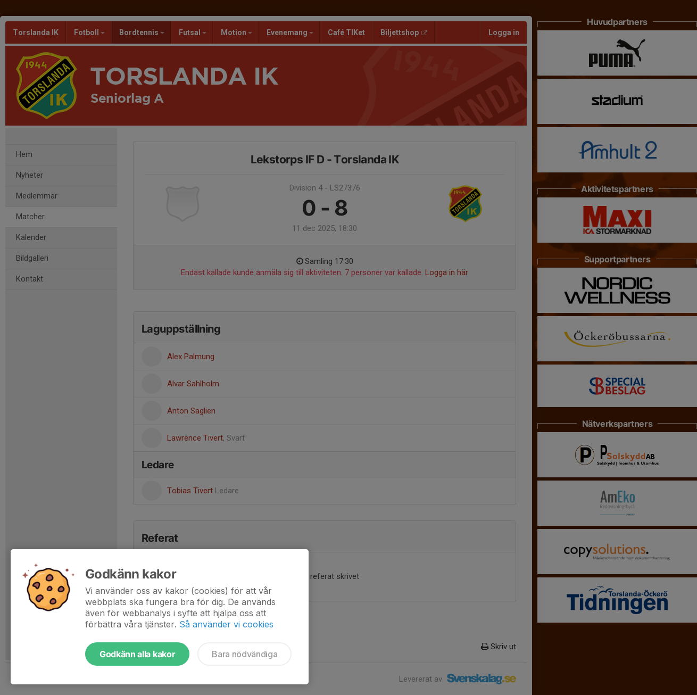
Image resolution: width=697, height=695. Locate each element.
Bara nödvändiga (244, 654)
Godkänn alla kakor (137, 654)
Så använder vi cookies (226, 624)
